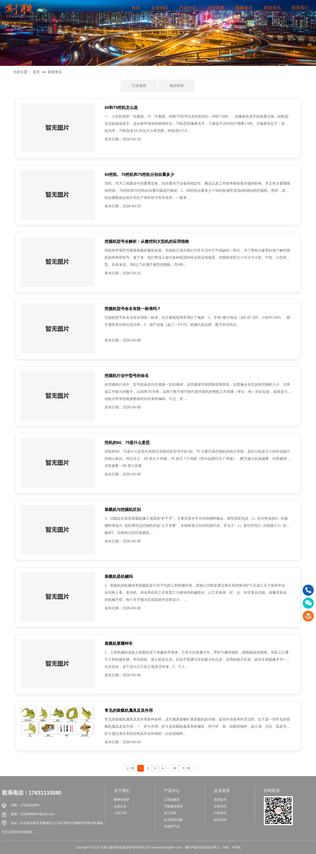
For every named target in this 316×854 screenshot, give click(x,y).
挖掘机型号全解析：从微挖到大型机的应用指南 (147, 241)
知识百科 (176, 85)
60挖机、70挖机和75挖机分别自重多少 (139, 174)
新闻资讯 (272, 7)
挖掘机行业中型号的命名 (127, 375)
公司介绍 (120, 813)
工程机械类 (172, 799)
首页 (136, 7)
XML (226, 847)
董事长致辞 (122, 799)
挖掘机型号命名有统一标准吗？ (133, 308)
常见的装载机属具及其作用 (129, 710)
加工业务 (170, 813)
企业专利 (220, 806)
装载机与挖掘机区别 (123, 509)
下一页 (186, 768)
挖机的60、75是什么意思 (127, 442)
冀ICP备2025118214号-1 (202, 847)
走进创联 (159, 7)
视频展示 (243, 7)
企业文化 (120, 806)
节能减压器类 (173, 806)
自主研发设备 (173, 819)
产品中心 (187, 7)
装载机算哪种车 (119, 643)
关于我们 (122, 790)
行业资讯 (139, 85)
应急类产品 (172, 826)
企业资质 (215, 7)
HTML (236, 847)
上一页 (130, 768)
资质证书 (220, 799)
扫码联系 (272, 790)
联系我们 (300, 7)
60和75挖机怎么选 (121, 107)
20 (174, 768)
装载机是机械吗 (119, 576)
